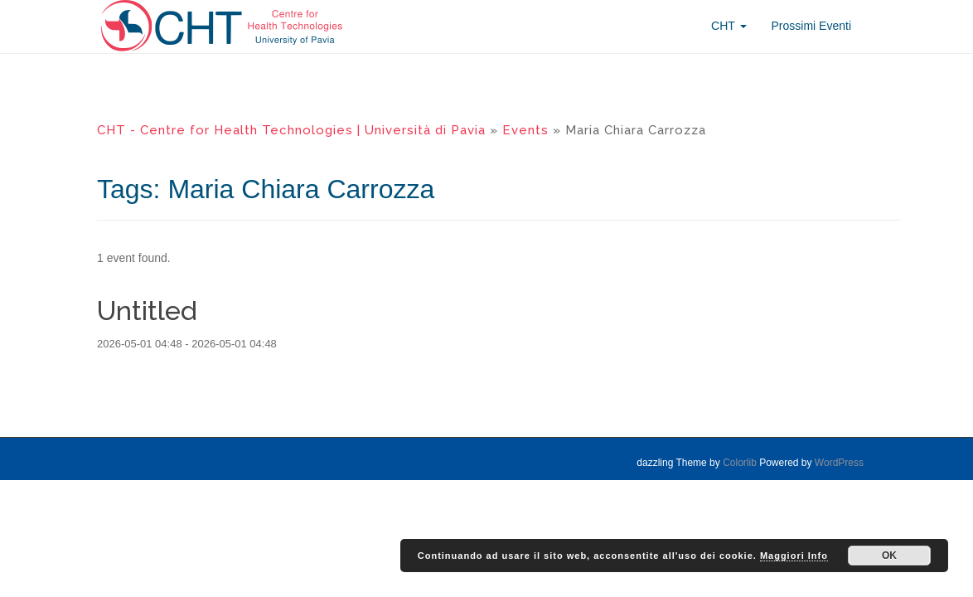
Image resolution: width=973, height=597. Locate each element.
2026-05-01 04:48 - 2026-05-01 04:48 (187, 343)
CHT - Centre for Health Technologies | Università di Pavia (291, 130)
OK (889, 555)
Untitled (147, 310)
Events (525, 130)
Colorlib (740, 462)
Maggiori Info (794, 556)
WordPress (839, 462)
